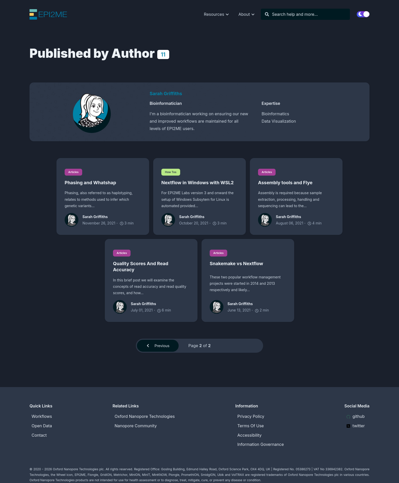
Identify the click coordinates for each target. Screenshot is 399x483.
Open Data (42, 425)
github (355, 416)
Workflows (42, 416)
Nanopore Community (136, 425)
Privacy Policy (250, 416)
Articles (74, 172)
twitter (355, 425)
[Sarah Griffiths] (92, 110)
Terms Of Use (250, 425)
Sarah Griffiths (166, 93)
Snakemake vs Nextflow (236, 264)
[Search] (308, 14)
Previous (158, 346)
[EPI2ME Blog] (52, 14)
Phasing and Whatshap (90, 183)
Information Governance (260, 444)
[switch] (363, 14)
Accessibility (249, 435)
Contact (39, 435)
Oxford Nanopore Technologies (145, 416)
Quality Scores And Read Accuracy (140, 267)
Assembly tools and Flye (285, 183)
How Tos (171, 172)
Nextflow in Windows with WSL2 (197, 183)
